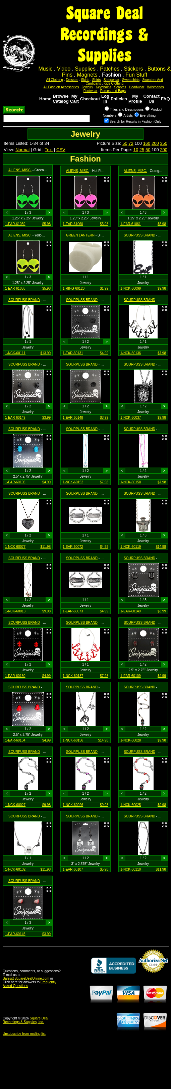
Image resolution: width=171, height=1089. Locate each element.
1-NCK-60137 (73, 676)
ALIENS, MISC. (20, 170)
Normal (22, 149)
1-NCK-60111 (15, 353)
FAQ (165, 98)
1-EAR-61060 (73, 224)
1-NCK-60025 (130, 805)
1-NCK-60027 (15, 805)
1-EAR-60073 (73, 611)
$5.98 (46, 224)
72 (130, 143)
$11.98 (45, 547)
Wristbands (155, 87)
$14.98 (161, 547)
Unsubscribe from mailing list (24, 1033)
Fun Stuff (136, 75)
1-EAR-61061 (130, 224)
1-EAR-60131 (73, 353)
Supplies (85, 69)
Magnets (87, 75)
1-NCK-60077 (15, 547)
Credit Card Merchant (153, 975)
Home (45, 98)
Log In (105, 99)
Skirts (85, 80)
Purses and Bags (113, 91)
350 (163, 143)
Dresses (72, 80)
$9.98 (162, 288)
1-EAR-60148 (73, 417)
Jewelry (87, 87)
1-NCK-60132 (15, 869)
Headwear (137, 87)
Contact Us (151, 99)
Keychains (103, 87)
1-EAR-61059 (15, 224)
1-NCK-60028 (130, 740)
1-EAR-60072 (73, 547)
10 (135, 149)
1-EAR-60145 (15, 934)
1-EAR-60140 (130, 611)
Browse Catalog (61, 99)
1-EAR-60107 (73, 869)
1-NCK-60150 (130, 482)
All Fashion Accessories (61, 87)
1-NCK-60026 (73, 805)
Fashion (111, 75)
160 (147, 143)
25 (141, 149)
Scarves (120, 87)
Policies (119, 98)
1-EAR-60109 (130, 676)
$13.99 (45, 353)
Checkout (90, 98)
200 (155, 143)
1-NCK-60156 (73, 740)
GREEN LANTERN (80, 235)
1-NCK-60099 (130, 288)
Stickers (133, 69)
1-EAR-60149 (15, 417)
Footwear (90, 91)
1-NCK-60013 (15, 611)
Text (49, 149)
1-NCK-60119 (130, 547)
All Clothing (54, 80)
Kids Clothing (113, 83)
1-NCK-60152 (73, 482)
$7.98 (162, 353)
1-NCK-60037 (130, 417)
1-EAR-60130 (15, 676)
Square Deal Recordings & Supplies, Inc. (25, 1020)
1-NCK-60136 (130, 353)
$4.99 (104, 353)
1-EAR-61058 (15, 288)
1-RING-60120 (73, 288)
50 (124, 143)
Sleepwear (111, 80)
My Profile (135, 99)
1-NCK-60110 (130, 869)
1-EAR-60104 (15, 740)
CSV (60, 149)
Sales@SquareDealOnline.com (26, 978)
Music (46, 69)
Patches (109, 69)
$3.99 (46, 417)
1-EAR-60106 (15, 482)
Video (64, 69)
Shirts (96, 80)
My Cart (74, 99)
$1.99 (104, 288)
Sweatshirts (130, 80)
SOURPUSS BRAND (139, 235)
